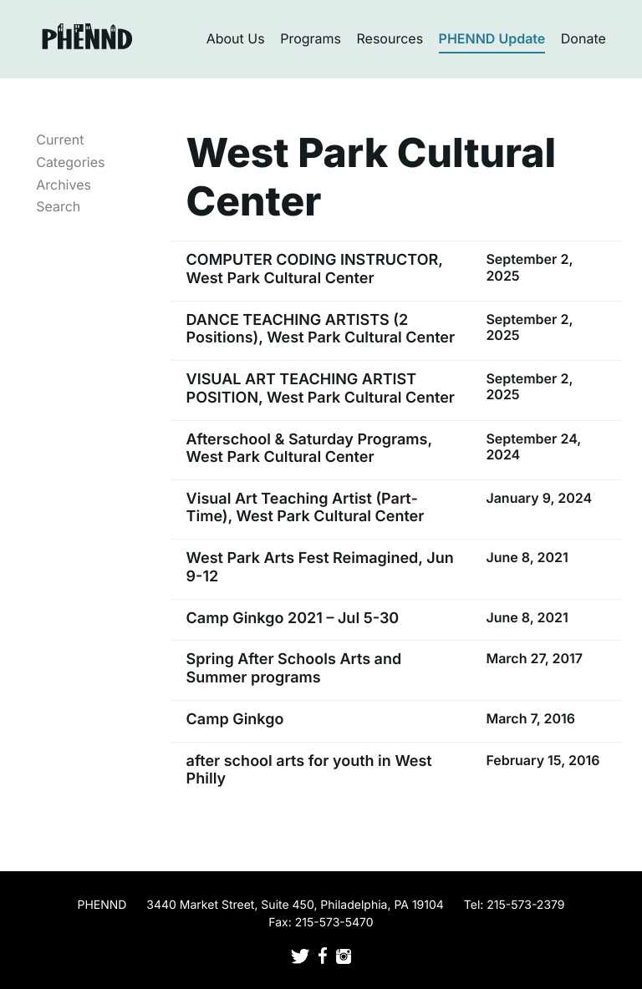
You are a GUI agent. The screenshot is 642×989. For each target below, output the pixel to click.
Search (58, 206)
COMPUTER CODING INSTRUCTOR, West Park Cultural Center (314, 269)
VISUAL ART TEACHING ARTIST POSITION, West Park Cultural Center (320, 389)
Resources (390, 38)
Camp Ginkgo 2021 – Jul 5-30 (293, 618)
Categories (70, 162)
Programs (310, 38)
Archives (63, 184)
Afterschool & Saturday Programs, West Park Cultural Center (309, 449)
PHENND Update (492, 38)
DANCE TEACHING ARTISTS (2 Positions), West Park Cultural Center (321, 329)
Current (60, 139)
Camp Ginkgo (235, 719)
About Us (235, 38)
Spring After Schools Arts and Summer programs (294, 669)
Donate (583, 38)
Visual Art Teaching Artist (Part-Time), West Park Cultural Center (305, 508)
